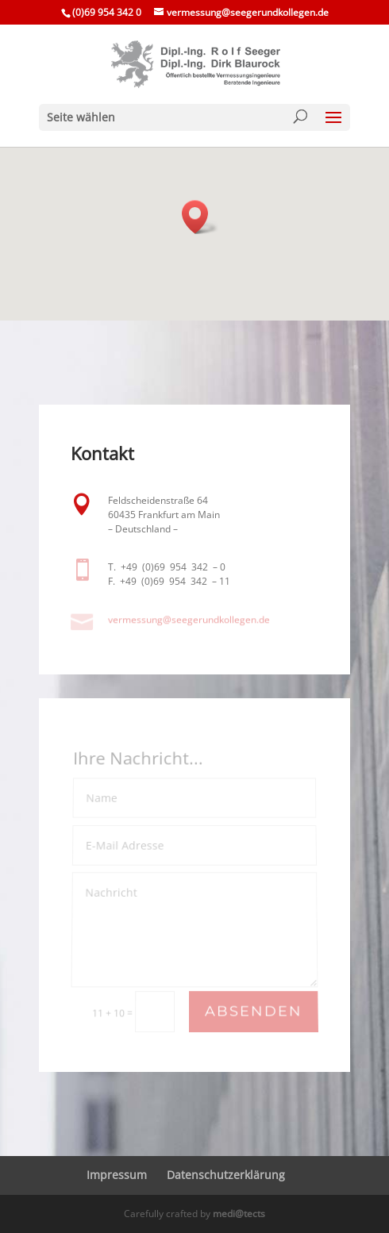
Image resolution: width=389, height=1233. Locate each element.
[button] (200, 217)
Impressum (117, 1174)
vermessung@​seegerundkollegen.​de (189, 619)
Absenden (253, 1012)
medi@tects (239, 1213)
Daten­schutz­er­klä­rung (226, 1174)
